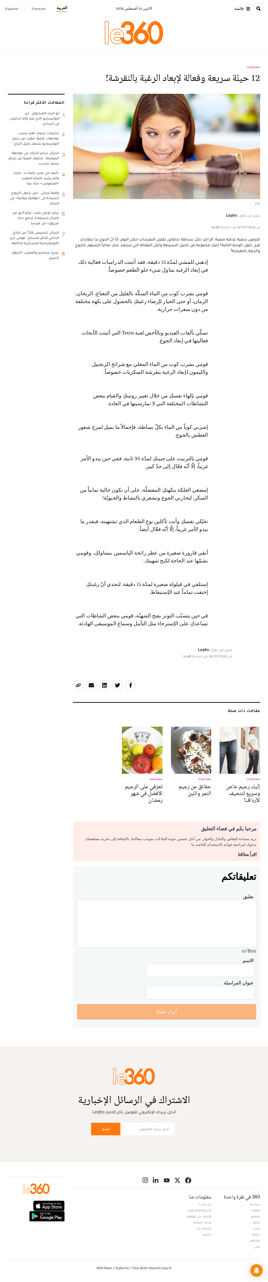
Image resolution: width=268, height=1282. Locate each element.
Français (39, 9)
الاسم (248, 960)
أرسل (106, 1129)
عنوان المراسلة (239, 982)
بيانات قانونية (202, 1222)
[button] (256, 1270)
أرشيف (206, 1234)
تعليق (248, 896)
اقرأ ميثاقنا (247, 854)
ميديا (257, 1228)
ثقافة (256, 1222)
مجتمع (255, 1216)
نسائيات (253, 67)
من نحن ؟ (205, 1204)
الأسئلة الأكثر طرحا (199, 1210)
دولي (257, 1246)
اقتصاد (255, 1210)
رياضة (256, 1234)
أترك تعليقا (166, 1011)
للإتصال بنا (204, 1228)
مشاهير (255, 1240)
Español (11, 9)
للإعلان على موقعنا (199, 1216)
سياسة (255, 1204)
